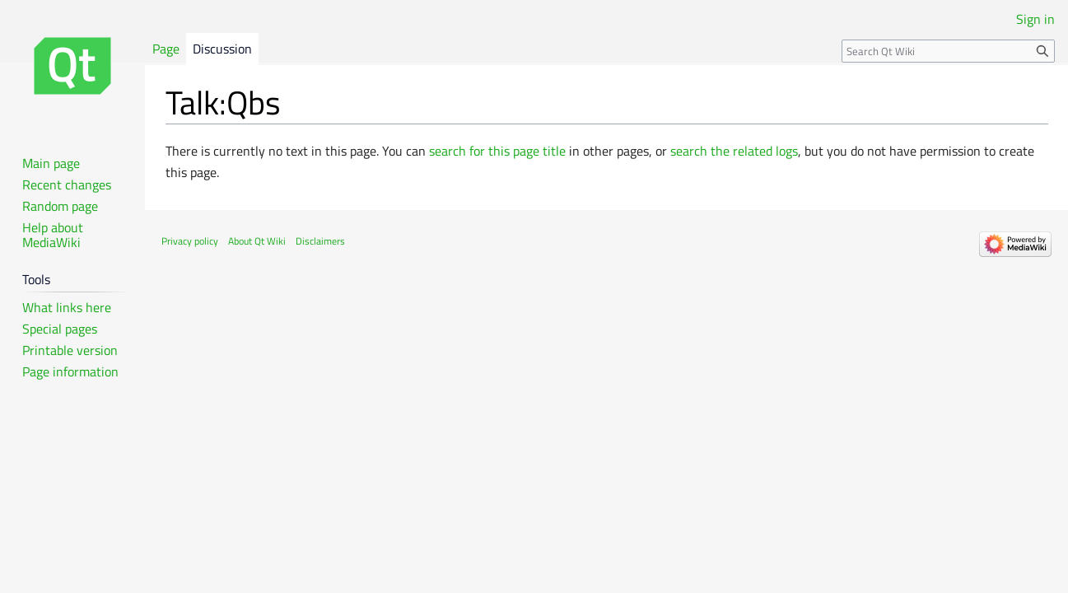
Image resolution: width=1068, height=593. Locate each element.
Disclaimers (320, 241)
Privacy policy (189, 241)
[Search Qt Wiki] (948, 51)
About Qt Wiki (257, 241)
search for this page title (497, 151)
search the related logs (734, 151)
